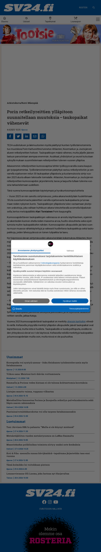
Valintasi (70, 251)
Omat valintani (31, 301)
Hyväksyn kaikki (70, 301)
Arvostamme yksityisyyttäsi (31, 250)
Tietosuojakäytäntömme (79, 309)
